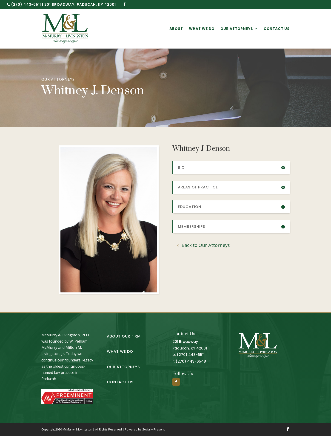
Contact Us (277, 29)
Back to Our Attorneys (206, 245)
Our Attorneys (236, 29)
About (176, 29)
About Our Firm (124, 336)
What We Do (201, 29)
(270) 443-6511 (191, 354)
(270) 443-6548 (191, 361)
